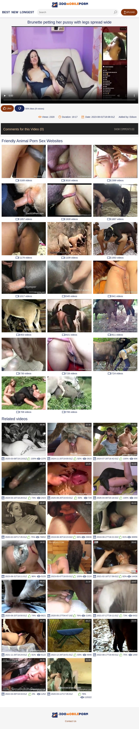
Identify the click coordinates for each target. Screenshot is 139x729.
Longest (27, 12)
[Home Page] (69, 4)
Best (6, 12)
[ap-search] (78, 12)
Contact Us (70, 721)
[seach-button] (115, 12)
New (14, 12)
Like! (7, 108)
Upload (129, 12)
